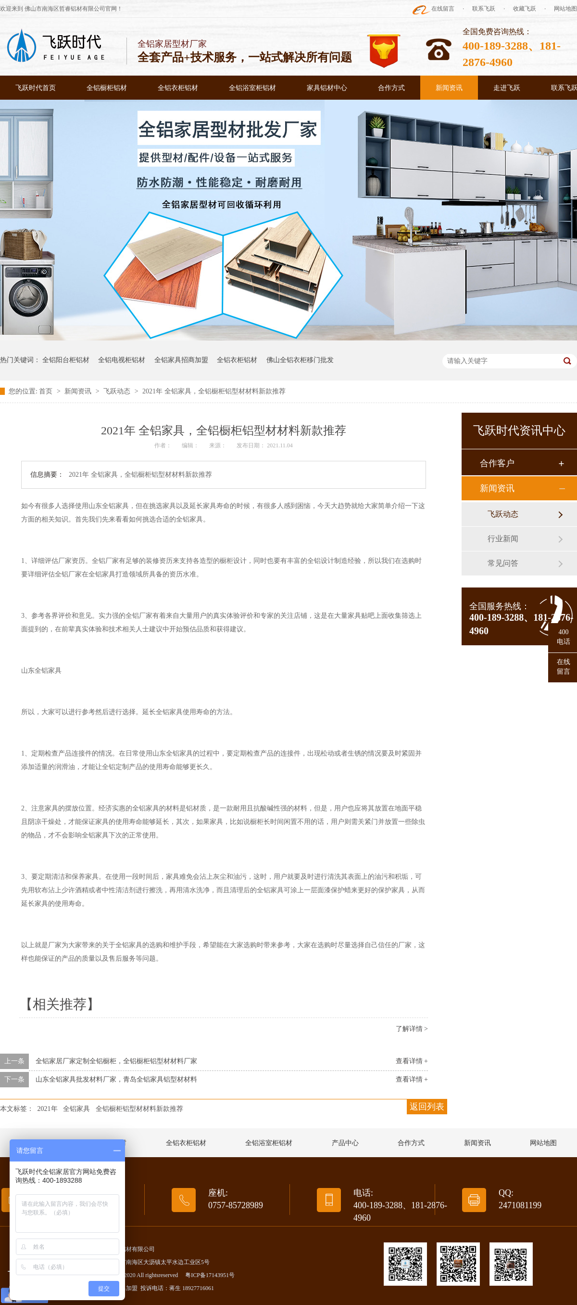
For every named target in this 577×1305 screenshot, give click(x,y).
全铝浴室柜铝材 (252, 87)
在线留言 (442, 8)
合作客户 (497, 463)
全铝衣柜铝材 (178, 87)
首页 (46, 391)
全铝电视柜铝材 (121, 360)
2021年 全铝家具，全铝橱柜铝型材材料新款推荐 (214, 391)
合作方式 (391, 87)
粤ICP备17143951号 (210, 1275)
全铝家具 (76, 1108)
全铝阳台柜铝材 (65, 360)
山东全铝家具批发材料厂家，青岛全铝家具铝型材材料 (116, 1079)
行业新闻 (503, 539)
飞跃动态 (117, 391)
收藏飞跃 (524, 8)
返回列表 (427, 1106)
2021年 (48, 1108)
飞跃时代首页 (35, 87)
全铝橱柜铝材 (107, 87)
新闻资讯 (449, 87)
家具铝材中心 (327, 87)
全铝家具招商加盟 (181, 360)
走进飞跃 (506, 87)
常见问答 (503, 563)
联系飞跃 (483, 8)
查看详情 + (412, 1061)
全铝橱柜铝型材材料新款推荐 (139, 1108)
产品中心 (345, 1143)
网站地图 (565, 8)
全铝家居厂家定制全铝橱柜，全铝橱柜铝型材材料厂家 (116, 1061)
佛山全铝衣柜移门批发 (300, 360)
